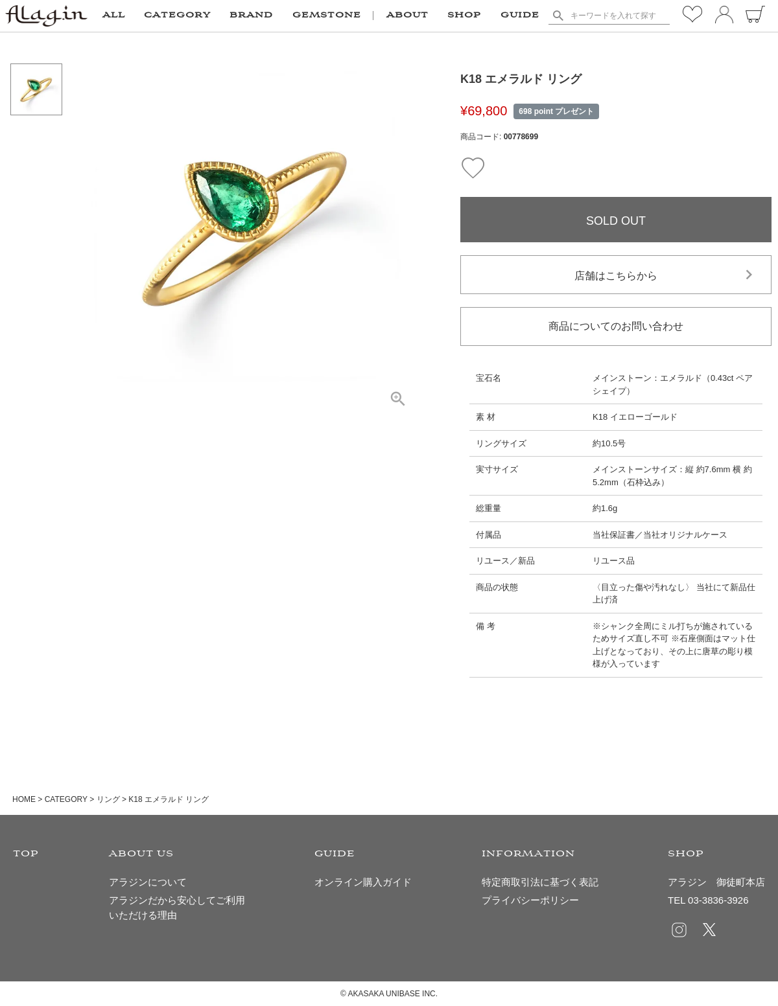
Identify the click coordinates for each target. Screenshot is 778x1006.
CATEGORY (66, 799)
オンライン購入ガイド (363, 881)
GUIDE (520, 15)
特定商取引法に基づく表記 (540, 881)
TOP (26, 854)
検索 (557, 15)
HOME (24, 799)
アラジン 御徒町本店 (716, 881)
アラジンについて (148, 881)
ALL (113, 15)
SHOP (464, 15)
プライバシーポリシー (530, 900)
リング (108, 799)
